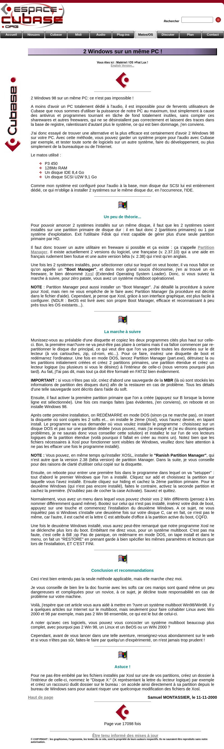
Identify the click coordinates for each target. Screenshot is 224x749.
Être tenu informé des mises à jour (125, 735)
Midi (78, 34)
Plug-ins (123, 34)
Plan (190, 34)
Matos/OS (145, 34)
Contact (213, 34)
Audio (101, 34)
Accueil (11, 34)
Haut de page (40, 697)
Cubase (56, 34)
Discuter (168, 34)
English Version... (122, 65)
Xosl (89, 274)
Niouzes (33, 34)
